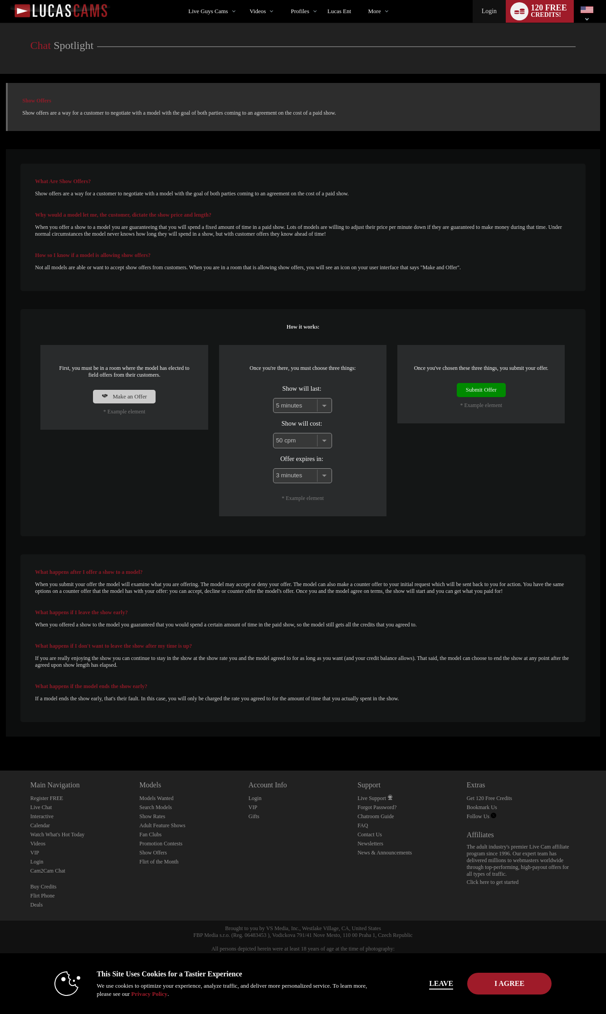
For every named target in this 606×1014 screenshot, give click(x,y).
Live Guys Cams (208, 11)
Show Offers (153, 852)
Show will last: (301, 388)
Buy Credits (43, 886)
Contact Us (369, 834)
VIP (34, 852)
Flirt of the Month (158, 862)
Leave (430, 983)
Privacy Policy (138, 993)
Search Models (155, 807)
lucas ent (339, 11)
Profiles (300, 11)
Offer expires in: (301, 458)
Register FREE (46, 798)
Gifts (254, 816)
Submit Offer (481, 390)
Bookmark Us (482, 807)
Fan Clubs (150, 834)
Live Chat (41, 807)
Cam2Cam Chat (47, 871)
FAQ (362, 825)
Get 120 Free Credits (489, 798)
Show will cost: (302, 423)
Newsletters (370, 843)
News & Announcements (384, 852)
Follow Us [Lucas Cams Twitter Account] (481, 816)
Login (489, 11)
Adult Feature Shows (162, 825)
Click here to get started (493, 882)
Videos (257, 11)
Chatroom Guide (375, 816)
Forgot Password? (376, 807)
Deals (36, 905)
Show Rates (152, 816)
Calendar (40, 825)
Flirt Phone (42, 896)
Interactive (42, 816)
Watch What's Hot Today (57, 834)
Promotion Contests (160, 843)
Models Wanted (156, 798)
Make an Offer (124, 396)
